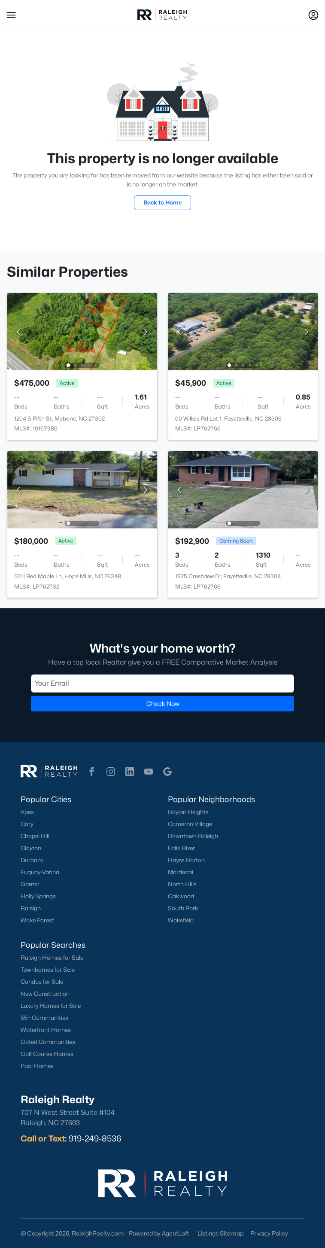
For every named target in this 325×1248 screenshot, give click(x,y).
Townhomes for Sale (48, 969)
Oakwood (181, 896)
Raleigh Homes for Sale (52, 957)
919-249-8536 (95, 1138)
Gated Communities (48, 1041)
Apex (27, 812)
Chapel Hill (35, 836)
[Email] (162, 683)
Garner (30, 884)
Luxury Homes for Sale (51, 1005)
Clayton (31, 848)
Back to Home (162, 202)
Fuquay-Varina (40, 872)
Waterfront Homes (46, 1029)
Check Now (162, 703)
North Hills (182, 884)
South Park (183, 908)
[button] (11, 15)
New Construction (45, 993)
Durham (32, 860)
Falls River (181, 848)
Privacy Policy (269, 1233)
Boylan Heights (188, 812)
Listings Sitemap (220, 1233)
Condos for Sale (42, 981)
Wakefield (181, 920)
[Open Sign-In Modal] (313, 15)
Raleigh (31, 908)
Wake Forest (37, 920)
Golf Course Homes (47, 1053)
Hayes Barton (186, 860)
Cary (27, 824)
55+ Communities (44, 1017)
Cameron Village (190, 824)
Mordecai (180, 872)
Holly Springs (38, 896)
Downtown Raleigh (193, 836)
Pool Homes (37, 1065)
